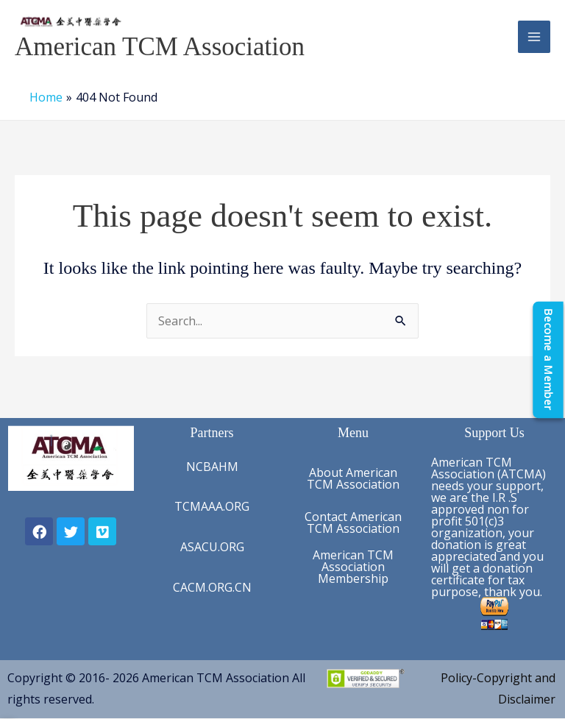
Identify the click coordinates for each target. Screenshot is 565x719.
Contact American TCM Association (353, 522)
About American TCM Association (353, 478)
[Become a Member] (548, 359)
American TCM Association (160, 46)
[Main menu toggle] (534, 37)
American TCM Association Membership (353, 567)
